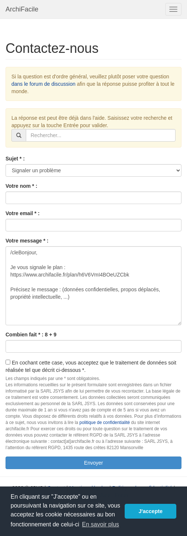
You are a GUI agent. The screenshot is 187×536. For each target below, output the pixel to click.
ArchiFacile (22, 9)
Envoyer (93, 463)
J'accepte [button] (151, 511)
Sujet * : (15, 159)
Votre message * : (27, 241)
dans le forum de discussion (43, 84)
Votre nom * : (21, 186)
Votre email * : (22, 213)
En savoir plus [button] (100, 524)
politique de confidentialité (104, 422)
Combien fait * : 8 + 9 (31, 334)
